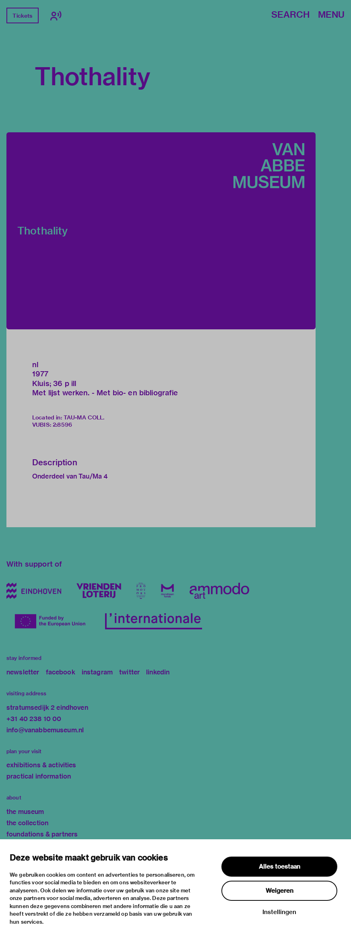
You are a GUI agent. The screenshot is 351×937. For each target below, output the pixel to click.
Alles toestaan (279, 867)
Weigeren (279, 891)
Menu (331, 15)
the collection (27, 823)
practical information (38, 776)
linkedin (157, 672)
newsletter (22, 672)
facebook (60, 672)
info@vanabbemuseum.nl (45, 730)
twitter (129, 672)
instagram (97, 672)
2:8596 (62, 424)
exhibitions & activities (41, 765)
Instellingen (279, 912)
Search (290, 15)
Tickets (22, 15)
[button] (161, 230)
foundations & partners (42, 834)
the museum (25, 812)
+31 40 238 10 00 (33, 719)
